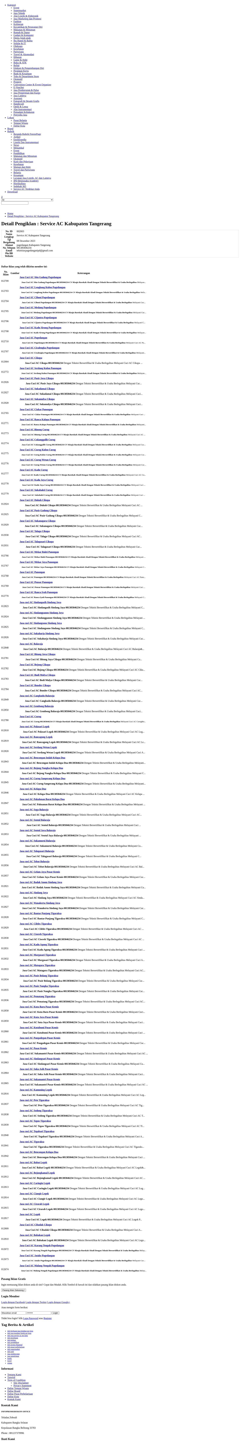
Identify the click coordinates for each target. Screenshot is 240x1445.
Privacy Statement (22, 1385)
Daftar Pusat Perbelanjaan (20, 1393)
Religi (16, 65)
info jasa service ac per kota (17, 1336)
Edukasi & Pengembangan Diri (28, 68)
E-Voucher (18, 87)
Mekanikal (18, 148)
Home (10, 213)
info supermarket (13, 1349)
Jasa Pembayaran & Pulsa (26, 90)
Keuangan (18, 175)
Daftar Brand (13, 1391)
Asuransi (17, 98)
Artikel (16, 137)
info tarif (10, 1352)
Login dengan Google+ (58, 1302)
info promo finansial (14, 1345)
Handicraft (18, 104)
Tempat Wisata (20, 123)
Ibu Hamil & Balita (22, 40)
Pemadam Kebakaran (23, 112)
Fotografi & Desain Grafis (26, 101)
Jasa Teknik (19, 13)
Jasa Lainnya (19, 95)
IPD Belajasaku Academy (26, 180)
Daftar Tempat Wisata (18, 1388)
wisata (9, 1363)
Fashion (17, 21)
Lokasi (10, 117)
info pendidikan (13, 1342)
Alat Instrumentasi (22, 109)
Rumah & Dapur (21, 32)
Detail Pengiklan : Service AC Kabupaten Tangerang (33, 216)
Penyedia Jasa (20, 115)
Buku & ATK (19, 62)
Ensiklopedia (19, 139)
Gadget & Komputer (23, 35)
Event (16, 7)
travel (9, 1361)
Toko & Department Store (26, 76)
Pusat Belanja (20, 120)
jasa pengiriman (13, 1356)
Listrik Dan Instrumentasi (26, 142)
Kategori (11, 5)
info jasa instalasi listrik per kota (19, 1333)
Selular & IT (19, 43)
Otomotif (17, 79)
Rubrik (10, 131)
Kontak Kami (14, 1399)
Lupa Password (30, 1318)
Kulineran (18, 24)
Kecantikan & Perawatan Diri (28, 27)
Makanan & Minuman (24, 29)
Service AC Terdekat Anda (26, 189)
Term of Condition (16, 1380)
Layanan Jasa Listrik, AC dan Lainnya (32, 178)
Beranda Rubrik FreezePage (27, 134)
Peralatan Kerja (21, 71)
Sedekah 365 (19, 186)
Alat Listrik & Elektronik (25, 16)
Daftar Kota (19, 126)
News (16, 145)
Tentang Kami (14, 1374)
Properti (17, 82)
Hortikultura (19, 183)
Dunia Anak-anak (22, 38)
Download (12, 191)
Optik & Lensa (20, 106)
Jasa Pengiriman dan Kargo (26, 93)
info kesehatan (12, 1338)
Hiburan (17, 57)
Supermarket (19, 10)
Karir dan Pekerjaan (23, 161)
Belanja (17, 172)
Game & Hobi (20, 60)
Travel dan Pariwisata (24, 169)
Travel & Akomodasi (23, 54)
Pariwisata (18, 51)
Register (47, 1318)
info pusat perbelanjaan (15, 1347)
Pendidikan (18, 153)
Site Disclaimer (21, 1383)
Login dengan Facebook (13, 1302)
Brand (10, 128)
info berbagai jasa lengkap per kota (20, 1331)
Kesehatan (18, 49)
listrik (9, 1358)
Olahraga (17, 46)
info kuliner (11, 1340)
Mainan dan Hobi (22, 167)
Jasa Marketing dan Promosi (27, 18)
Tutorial (11, 1377)
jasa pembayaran (13, 1354)
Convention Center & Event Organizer (32, 84)
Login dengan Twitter (36, 1302)
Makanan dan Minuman (25, 156)
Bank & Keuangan (22, 73)
